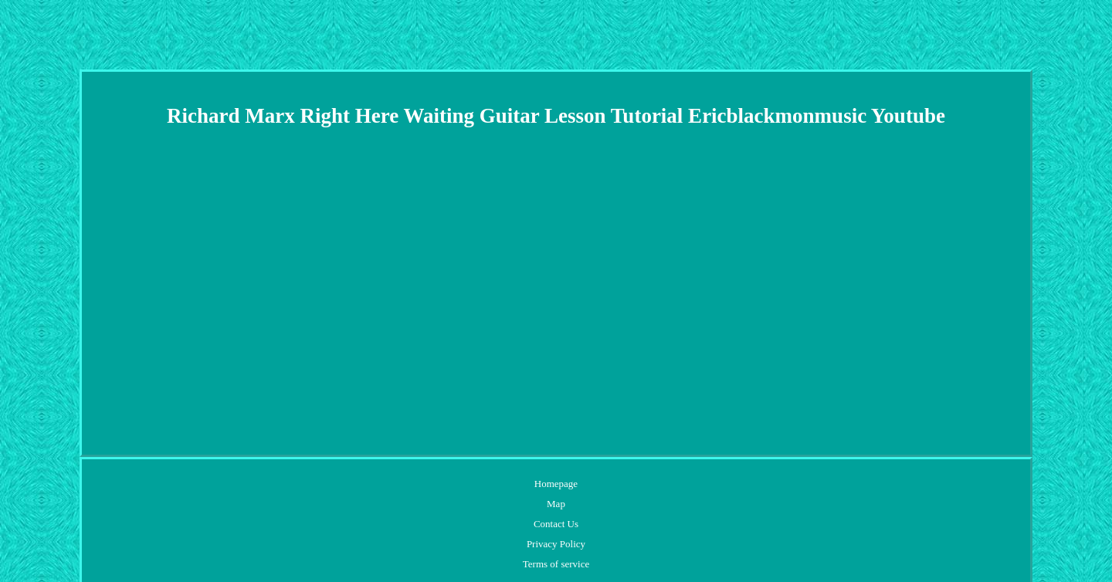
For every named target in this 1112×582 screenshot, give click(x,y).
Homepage (556, 483)
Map (556, 503)
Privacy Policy (556, 544)
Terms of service (556, 564)
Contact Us (556, 524)
